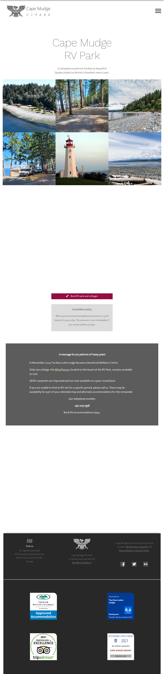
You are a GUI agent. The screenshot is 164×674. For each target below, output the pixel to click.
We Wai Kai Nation (81, 562)
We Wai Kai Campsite (137, 547)
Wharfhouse (62, 369)
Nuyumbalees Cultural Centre (134, 550)
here (97, 412)
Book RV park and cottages (82, 296)
